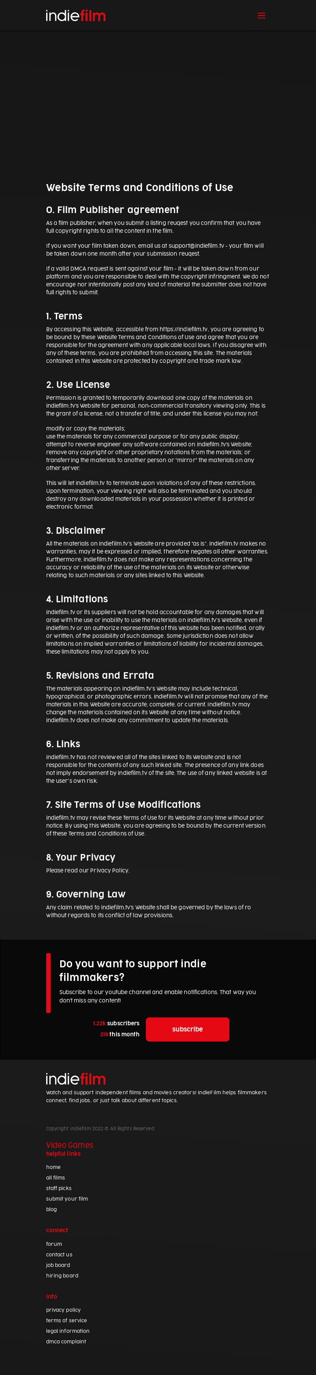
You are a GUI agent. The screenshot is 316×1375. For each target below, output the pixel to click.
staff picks (59, 1188)
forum (54, 1244)
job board (58, 1265)
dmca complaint (66, 1341)
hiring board (62, 1276)
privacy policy (63, 1310)
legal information (68, 1331)
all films (55, 1178)
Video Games (69, 1145)
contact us (59, 1254)
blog (51, 1209)
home (53, 1167)
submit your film (67, 1199)
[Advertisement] (158, 105)
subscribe (187, 1029)
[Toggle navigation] (261, 15)
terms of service (66, 1320)
